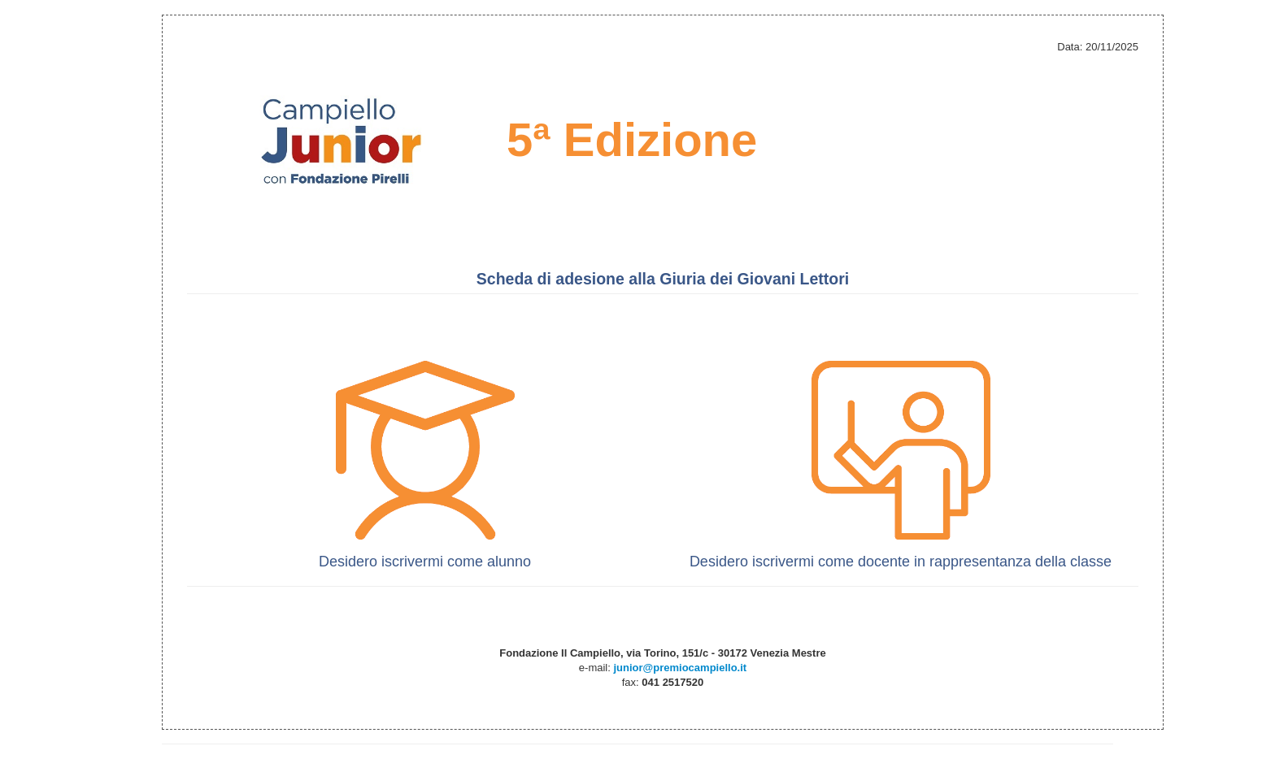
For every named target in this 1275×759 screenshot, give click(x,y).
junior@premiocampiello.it (679, 667)
